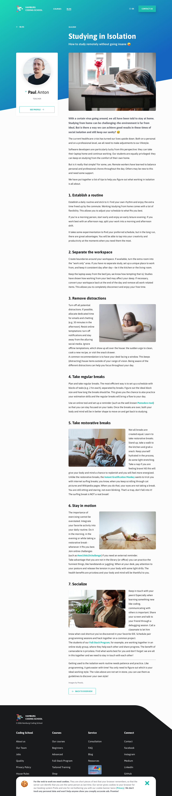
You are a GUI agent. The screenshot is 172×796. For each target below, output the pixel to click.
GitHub (128, 773)
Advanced (57, 754)
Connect (129, 732)
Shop (54, 773)
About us (20, 741)
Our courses (58, 741)
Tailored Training (61, 767)
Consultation (95, 741)
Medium (128, 760)
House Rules (22, 773)
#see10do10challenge (89, 555)
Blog (69, 9)
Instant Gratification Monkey (119, 477)
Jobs (18, 754)
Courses (57, 9)
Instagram (129, 754)
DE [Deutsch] (131, 9)
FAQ (90, 747)
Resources (93, 760)
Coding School (24, 732)
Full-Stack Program (99, 642)
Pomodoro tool (145, 402)
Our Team (21, 747)
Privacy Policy (23, 767)
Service (92, 732)
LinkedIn (128, 767)
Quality (20, 760)
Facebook (129, 747)
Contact (128, 741)
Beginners (57, 747)
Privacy (120, 788)
